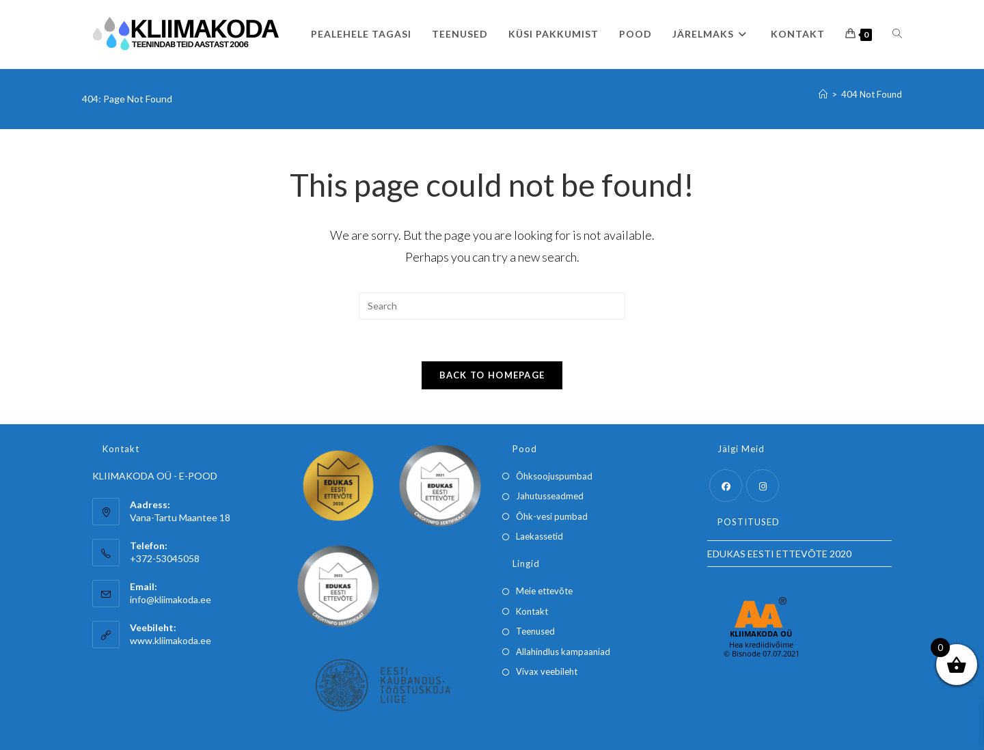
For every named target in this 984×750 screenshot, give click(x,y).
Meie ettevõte (544, 590)
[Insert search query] (492, 306)
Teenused (535, 631)
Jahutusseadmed (550, 495)
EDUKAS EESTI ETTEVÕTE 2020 (779, 553)
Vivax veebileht (546, 671)
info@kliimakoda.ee (170, 599)
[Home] (823, 94)
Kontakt (532, 611)
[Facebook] (725, 485)
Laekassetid (539, 536)
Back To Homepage (492, 375)
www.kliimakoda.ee (170, 640)
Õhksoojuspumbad (554, 476)
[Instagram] (762, 485)
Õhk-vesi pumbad (552, 516)
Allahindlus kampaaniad (563, 651)
